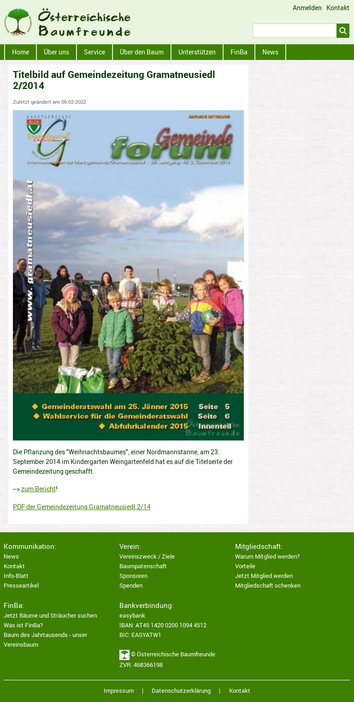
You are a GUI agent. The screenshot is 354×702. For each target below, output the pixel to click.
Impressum (119, 691)
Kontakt (337, 7)
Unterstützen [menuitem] (197, 52)
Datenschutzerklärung (181, 691)
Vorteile (245, 566)
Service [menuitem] (94, 52)
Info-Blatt (16, 576)
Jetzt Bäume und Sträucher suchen (50, 615)
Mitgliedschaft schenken (268, 585)
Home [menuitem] (20, 52)
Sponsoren (133, 576)
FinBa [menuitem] (239, 52)
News (11, 556)
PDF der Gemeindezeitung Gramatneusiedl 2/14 (82, 506)
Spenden (130, 585)
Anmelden (307, 8)
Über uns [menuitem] (56, 52)
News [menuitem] (270, 52)
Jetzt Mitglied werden (264, 576)
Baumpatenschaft (143, 566)
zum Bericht (38, 488)
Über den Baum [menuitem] (142, 52)
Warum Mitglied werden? (267, 556)
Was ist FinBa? (23, 625)
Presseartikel (21, 585)
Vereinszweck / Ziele (147, 556)
